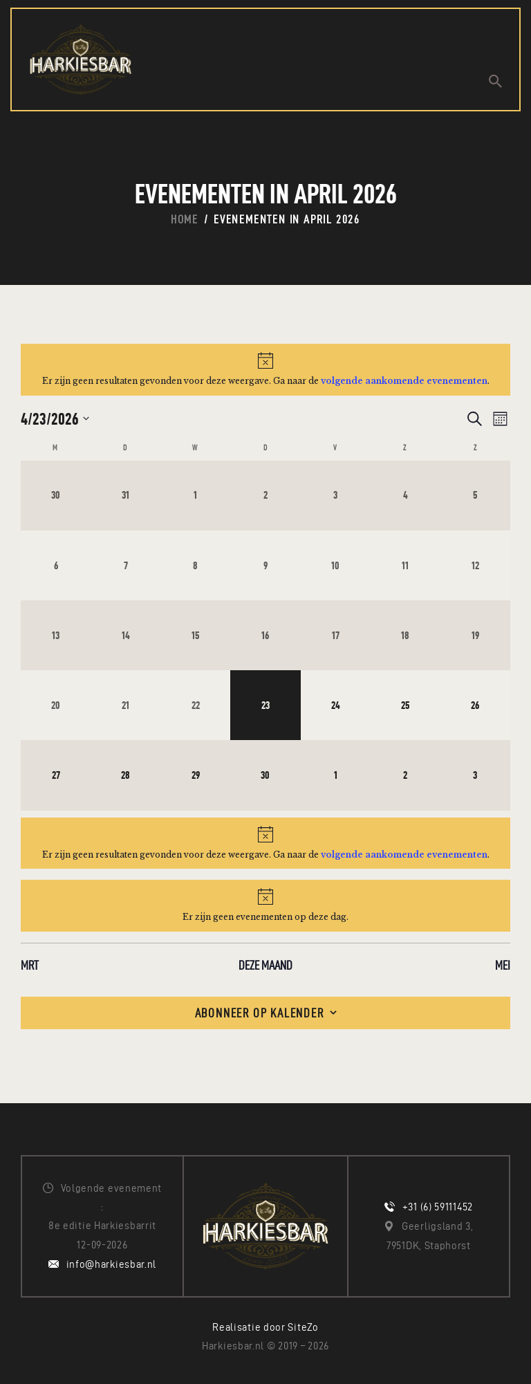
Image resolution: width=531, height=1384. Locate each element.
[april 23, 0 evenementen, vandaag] (265, 706)
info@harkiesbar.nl (111, 1264)
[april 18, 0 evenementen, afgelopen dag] (405, 635)
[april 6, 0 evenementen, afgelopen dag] (56, 565)
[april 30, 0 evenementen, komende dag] (265, 776)
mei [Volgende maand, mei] (502, 965)
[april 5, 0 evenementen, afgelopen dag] (475, 495)
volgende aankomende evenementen (404, 381)
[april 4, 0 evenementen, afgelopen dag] (405, 495)
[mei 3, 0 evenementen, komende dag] (475, 776)
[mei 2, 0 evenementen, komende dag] (405, 776)
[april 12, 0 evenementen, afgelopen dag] (475, 565)
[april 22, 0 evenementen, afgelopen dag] (195, 706)
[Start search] (495, 81)
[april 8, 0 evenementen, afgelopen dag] (195, 565)
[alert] (265, 370)
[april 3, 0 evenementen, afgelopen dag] (336, 495)
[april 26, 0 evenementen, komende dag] (475, 706)
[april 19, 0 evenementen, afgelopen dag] (475, 635)
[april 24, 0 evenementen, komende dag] (336, 706)
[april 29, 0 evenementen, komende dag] (195, 776)
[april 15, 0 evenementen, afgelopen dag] (195, 635)
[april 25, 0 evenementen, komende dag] (405, 706)
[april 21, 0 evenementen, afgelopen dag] (125, 706)
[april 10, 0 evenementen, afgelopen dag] (336, 565)
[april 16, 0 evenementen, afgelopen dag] (265, 635)
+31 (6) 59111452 (437, 1207)
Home (184, 219)
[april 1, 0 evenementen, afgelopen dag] (195, 495)
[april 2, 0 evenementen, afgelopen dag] (265, 495)
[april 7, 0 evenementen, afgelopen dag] (125, 565)
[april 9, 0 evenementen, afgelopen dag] (265, 565)
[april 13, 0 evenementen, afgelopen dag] (56, 635)
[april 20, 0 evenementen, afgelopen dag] (56, 706)
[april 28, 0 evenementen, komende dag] (125, 776)
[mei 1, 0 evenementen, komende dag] (336, 776)
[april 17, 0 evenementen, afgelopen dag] (336, 635)
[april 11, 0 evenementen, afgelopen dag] (405, 565)
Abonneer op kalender (259, 1012)
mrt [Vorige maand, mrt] (30, 965)
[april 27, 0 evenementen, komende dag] (56, 776)
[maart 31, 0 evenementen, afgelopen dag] (125, 495)
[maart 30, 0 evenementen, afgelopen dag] (56, 495)
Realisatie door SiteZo (265, 1328)
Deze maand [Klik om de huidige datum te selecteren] (265, 965)
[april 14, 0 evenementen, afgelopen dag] (125, 635)
